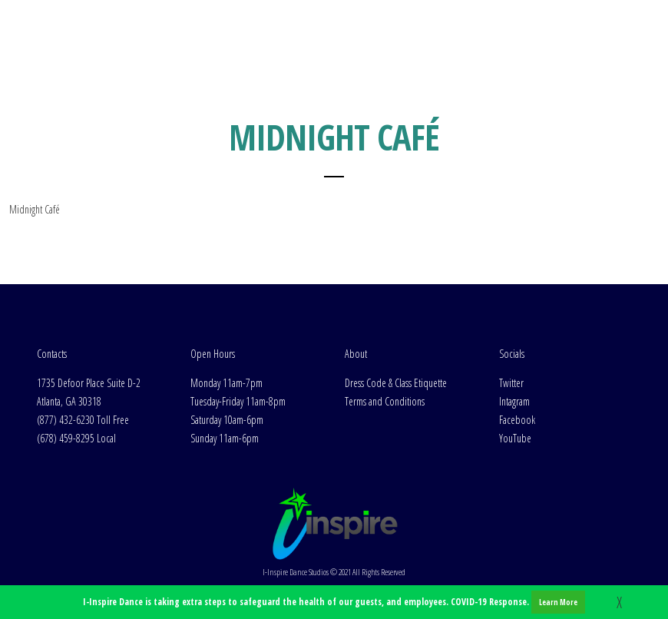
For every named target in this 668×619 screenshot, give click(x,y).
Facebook (517, 419)
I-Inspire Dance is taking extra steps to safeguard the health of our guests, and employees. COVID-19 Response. (334, 602)
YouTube (515, 438)
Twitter (511, 383)
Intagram (514, 401)
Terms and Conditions (385, 401)
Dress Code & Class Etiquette (396, 383)
